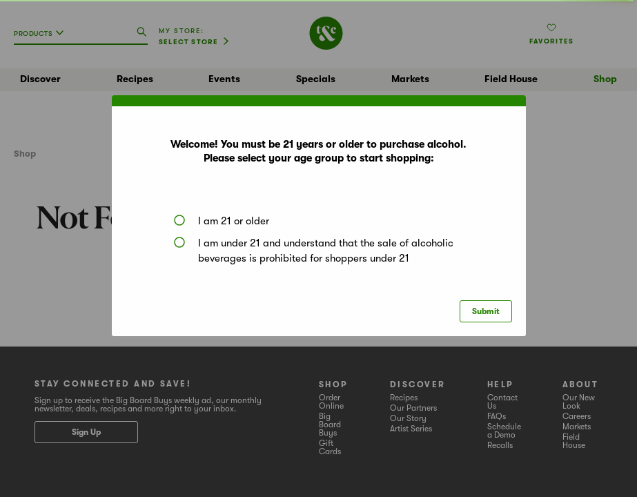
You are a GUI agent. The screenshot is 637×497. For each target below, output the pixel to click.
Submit (486, 311)
